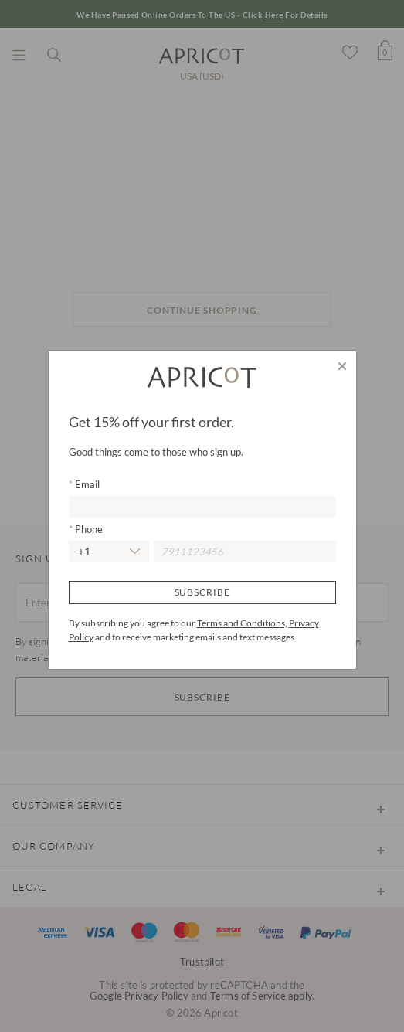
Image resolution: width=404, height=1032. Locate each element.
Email (86, 484)
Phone (88, 529)
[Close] (342, 365)
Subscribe (202, 592)
